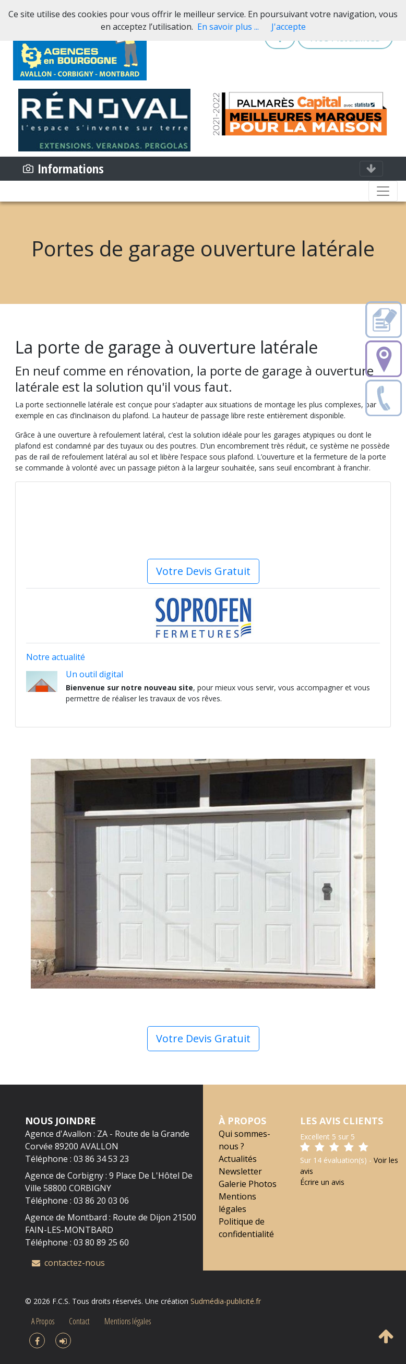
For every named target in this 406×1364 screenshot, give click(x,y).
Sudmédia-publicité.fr (225, 1301)
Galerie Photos (248, 1184)
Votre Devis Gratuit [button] (203, 1038)
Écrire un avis (322, 1182)
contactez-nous (68, 1262)
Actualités (238, 1159)
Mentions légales (127, 1321)
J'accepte (288, 26)
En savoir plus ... (228, 26)
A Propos (42, 1321)
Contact (79, 1321)
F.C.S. (61, 1301)
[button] (50, 892)
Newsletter (240, 1171)
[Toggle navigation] (371, 169)
